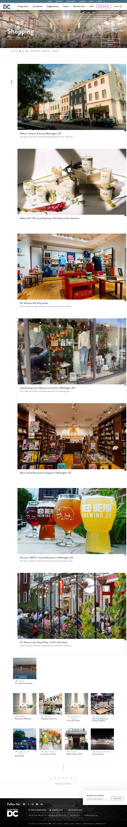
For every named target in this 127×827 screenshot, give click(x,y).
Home (27, 51)
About (54, 823)
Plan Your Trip (35, 51)
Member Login (57, 810)
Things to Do (46, 51)
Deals (91, 6)
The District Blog (75, 810)
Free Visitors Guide (38, 810)
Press (91, 1)
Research (78, 823)
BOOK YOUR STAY (103, 6)
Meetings (59, 1)
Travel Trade (70, 1)
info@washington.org (90, 815)
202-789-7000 (75, 815)
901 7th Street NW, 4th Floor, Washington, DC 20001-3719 (47, 815)
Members (82, 1)
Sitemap (66, 823)
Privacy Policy (32, 823)
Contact (72, 823)
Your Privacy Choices (43, 823)
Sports (99, 1)
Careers (60, 823)
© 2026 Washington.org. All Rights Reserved (94, 823)
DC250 (50, 1)
